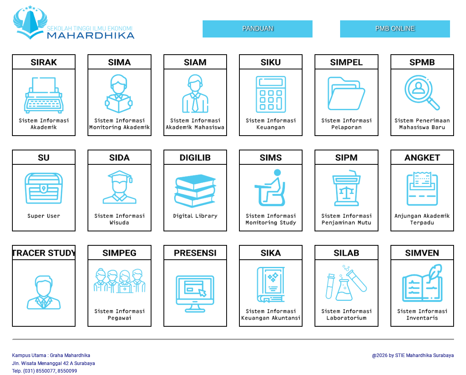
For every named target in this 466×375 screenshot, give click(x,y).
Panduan (257, 28)
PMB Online (395, 28)
